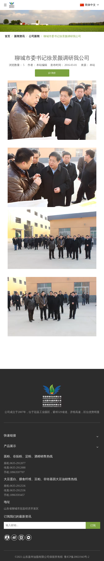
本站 (92, 65)
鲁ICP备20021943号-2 (76, 556)
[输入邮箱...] (20, 525)
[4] (52, 21)
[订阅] (93, 525)
